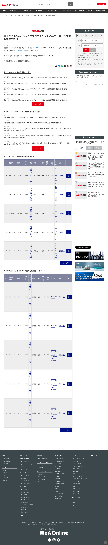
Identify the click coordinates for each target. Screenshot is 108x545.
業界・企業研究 (24, 459)
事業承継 (39, 11)
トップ (7, 15)
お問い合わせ (80, 522)
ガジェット (76, 493)
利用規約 (52, 522)
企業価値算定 (25, 502)
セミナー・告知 (100, 11)
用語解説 (23, 478)
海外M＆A (58, 498)
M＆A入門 (23, 473)
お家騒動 (57, 478)
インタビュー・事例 (51, 11)
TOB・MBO (58, 464)
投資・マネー (76, 469)
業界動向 (57, 471)
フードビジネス (59, 493)
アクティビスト (59, 459)
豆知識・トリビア (78, 483)
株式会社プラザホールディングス (31, 175)
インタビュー (41, 465)
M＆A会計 (24, 494)
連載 (21, 515)
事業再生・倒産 (59, 474)
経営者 (57, 486)
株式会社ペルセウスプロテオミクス (31, 194)
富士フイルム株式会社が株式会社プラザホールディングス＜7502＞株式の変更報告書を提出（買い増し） (36, 78)
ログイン (91, 4)
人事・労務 (24, 507)
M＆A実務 (23, 487)
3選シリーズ (76, 488)
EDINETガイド (77, 464)
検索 (70, 4)
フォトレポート (77, 461)
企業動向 (57, 469)
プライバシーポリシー (43, 522)
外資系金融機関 (77, 466)
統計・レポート (25, 512)
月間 (97, 148)
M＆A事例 (41, 468)
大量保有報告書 (59, 461)
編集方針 (24, 522)
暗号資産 (75, 471)
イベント (75, 500)
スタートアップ (66, 11)
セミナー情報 (76, 497)
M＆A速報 (6, 459)
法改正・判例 (25, 492)
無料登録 (101, 4)
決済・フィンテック (78, 459)
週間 (89, 148)
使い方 (5, 480)
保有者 (78, 45)
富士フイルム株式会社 (56, 175)
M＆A (4, 470)
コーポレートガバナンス (28, 504)
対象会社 (78, 40)
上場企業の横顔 (59, 483)
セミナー (75, 505)
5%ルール (20, 50)
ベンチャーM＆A (42, 477)
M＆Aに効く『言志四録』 (80, 478)
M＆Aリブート (25, 469)
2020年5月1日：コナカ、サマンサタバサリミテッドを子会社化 (89, 77)
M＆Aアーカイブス (26, 464)
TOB (4, 475)
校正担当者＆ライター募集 (63, 522)
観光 (56, 488)
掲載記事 (73, 522)
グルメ (75, 474)
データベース (13, 11)
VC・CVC (40, 482)
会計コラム (24, 509)
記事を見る (62, 176)
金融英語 (75, 486)
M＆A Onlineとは (32, 522)
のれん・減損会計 (26, 497)
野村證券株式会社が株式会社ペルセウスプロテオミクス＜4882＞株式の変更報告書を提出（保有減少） (35, 117)
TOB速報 (5, 464)
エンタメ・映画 (77, 476)
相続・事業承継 (42, 459)
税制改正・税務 (25, 499)
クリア (93, 50)
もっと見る (38, 104)
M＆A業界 (58, 466)
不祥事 (57, 476)
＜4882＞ (54, 36)
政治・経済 (58, 496)
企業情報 (5, 478)
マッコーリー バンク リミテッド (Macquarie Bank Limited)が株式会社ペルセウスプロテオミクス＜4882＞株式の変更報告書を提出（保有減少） (37, 129)
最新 (81, 148)
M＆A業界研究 (25, 462)
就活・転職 (76, 491)
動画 (22, 467)
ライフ (90, 11)
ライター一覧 (93, 456)
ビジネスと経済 (79, 11)
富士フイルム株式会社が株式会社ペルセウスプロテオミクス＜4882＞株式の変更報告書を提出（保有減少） (36, 83)
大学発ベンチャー (43, 474)
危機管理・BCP (59, 481)
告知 (74, 502)
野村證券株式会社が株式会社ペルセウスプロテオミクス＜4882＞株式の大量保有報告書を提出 (32, 123)
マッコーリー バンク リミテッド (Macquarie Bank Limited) (54, 355)
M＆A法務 (24, 490)
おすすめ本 (76, 481)
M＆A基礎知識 (25, 476)
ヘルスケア (58, 491)
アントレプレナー (43, 479)
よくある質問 (25, 481)
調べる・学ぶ (28, 11)
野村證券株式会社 (54, 297)
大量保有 (5, 473)
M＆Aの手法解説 (26, 483)
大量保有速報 (7, 461)
